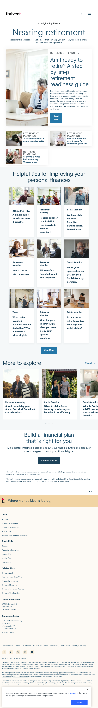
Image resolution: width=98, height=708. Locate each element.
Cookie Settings (7, 646)
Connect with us (49, 460)
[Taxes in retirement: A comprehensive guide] (14, 138)
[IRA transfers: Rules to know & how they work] (49, 260)
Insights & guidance (50, 23)
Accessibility (54, 646)
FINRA (10, 666)
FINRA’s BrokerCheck (20, 677)
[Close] (87, 691)
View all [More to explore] (90, 363)
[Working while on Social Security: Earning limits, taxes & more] (76, 210)
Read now (56, 118)
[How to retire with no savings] (21, 259)
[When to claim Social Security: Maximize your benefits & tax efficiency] (59, 392)
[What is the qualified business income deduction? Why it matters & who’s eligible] (21, 314)
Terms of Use (65, 646)
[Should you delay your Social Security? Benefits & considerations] (21, 392)
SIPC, (18, 666)
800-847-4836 (8, 633)
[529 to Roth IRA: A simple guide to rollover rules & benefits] (21, 207)
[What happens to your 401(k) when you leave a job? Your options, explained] (49, 316)
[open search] (81, 13)
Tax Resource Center (40, 646)
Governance (26, 646)
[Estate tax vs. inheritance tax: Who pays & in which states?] (76, 311)
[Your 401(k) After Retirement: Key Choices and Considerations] (14, 156)
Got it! (79, 703)
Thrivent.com (6, 677)
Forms (17, 646)
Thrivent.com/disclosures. (32, 668)
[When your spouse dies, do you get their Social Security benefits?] (76, 263)
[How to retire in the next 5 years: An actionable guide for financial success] (58, 138)
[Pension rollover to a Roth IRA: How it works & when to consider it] (49, 212)
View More (49, 350)
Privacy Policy (73, 694)
